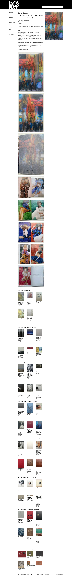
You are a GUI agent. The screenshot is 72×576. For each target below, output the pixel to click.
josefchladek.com (60, 574)
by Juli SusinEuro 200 (39, 523)
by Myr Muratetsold (20, 489)
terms (38, 574)
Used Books (11, 17)
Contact (10, 36)
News (10, 29)
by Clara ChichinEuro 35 (38, 395)
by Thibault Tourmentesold (38, 540)
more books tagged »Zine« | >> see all (26, 362)
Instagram (47, 574)
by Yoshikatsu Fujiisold (39, 453)
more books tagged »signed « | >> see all (27, 477)
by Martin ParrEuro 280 (29, 489)
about (31, 574)
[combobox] (52, 7)
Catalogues (11, 27)
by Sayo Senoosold (21, 304)
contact (35, 574)
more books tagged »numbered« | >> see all (27, 401)
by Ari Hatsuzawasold (29, 337)
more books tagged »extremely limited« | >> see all (29, 438)
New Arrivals (11, 12)
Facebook (42, 574)
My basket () (11, 34)
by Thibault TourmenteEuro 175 (30, 377)
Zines (10, 24)
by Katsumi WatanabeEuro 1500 (38, 371)
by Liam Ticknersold (30, 451)
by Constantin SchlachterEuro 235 (39, 503)
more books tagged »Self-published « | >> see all (28, 509)
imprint (28, 574)
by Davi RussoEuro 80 (29, 538)
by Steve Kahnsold (29, 431)
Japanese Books (12, 22)
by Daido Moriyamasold (21, 341)
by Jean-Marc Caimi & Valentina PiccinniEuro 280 (38, 471)
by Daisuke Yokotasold (30, 499)
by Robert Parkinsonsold (30, 395)
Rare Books (11, 19)
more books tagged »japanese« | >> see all (27, 327)
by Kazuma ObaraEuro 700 (21, 470)
